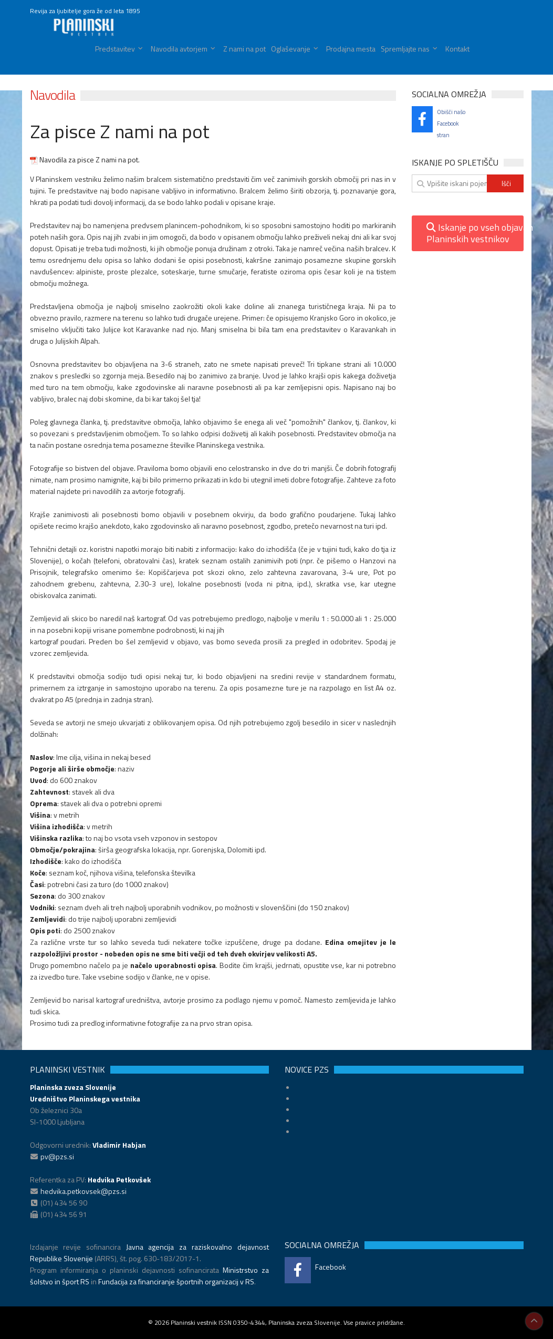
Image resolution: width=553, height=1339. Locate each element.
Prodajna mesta (350, 48)
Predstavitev (115, 48)
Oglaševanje (290, 48)
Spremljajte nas (405, 48)
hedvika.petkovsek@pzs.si (83, 1191)
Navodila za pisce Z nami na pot (84, 159)
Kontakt (457, 48)
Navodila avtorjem (179, 48)
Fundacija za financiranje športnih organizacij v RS (176, 1281)
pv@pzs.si (57, 1156)
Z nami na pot (244, 48)
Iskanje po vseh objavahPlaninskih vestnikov (475, 233)
